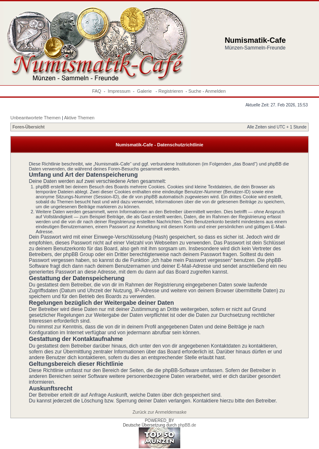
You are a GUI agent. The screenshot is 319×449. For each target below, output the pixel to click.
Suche (194, 91)
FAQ (96, 91)
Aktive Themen (79, 117)
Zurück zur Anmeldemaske (159, 412)
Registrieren (170, 91)
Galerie (145, 91)
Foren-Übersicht (28, 127)
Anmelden (215, 91)
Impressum (119, 91)
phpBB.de (187, 425)
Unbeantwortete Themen (35, 117)
